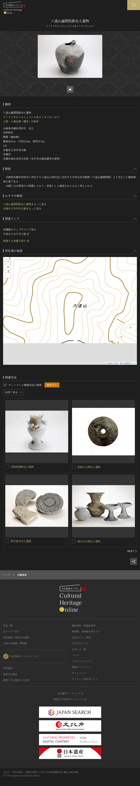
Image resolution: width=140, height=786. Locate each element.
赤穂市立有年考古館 (14, 208)
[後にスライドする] (132, 551)
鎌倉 (25, 121)
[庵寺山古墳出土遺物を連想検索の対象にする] (74, 541)
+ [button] (8, 262)
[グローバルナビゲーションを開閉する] (133, 5)
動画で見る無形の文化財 (16, 680)
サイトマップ (79, 673)
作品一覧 (8, 625)
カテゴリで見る (11, 631)
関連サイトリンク (81, 667)
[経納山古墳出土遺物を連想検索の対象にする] (74, 467)
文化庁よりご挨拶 (81, 637)
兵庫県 (35, 121)
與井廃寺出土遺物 (21, 541)
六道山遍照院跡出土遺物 (17, 204)
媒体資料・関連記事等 (84, 625)
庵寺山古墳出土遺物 (88, 541)
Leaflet (109, 363)
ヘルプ (75, 655)
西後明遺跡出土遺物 (22, 467)
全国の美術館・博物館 (15, 643)
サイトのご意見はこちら (85, 679)
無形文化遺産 (10, 674)
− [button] (8, 267)
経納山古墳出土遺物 (88, 467)
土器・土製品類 (12, 121)
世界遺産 (8, 668)
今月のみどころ (80, 643)
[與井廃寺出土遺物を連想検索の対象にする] (7, 541)
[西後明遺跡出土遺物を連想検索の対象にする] (7, 467)
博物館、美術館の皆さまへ (86, 631)
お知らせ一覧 (79, 649)
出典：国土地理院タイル (125, 363)
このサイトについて (82, 661)
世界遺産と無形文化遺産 (16, 637)
